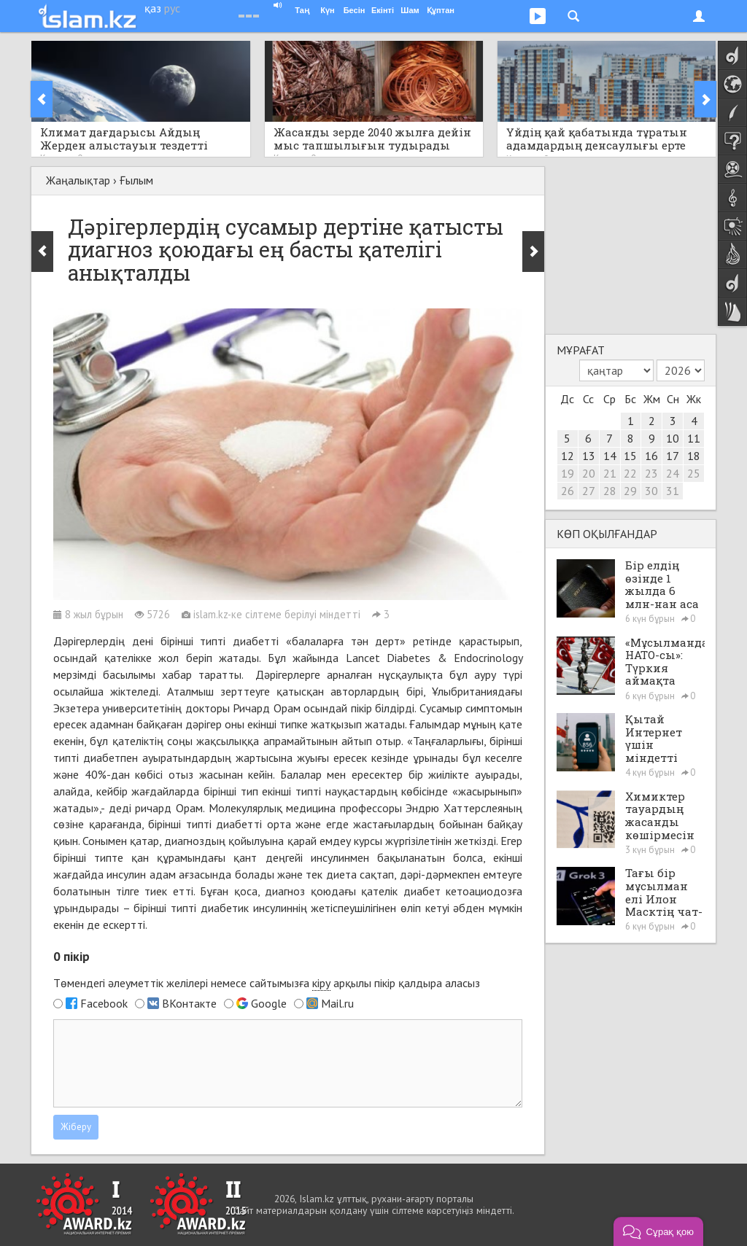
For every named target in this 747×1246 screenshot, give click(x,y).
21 (609, 473)
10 (672, 438)
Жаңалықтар (78, 180)
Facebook (104, 1003)
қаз (152, 8)
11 (693, 438)
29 (630, 490)
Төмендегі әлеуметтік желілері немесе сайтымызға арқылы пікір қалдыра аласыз (266, 983)
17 (672, 455)
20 (588, 473)
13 (588, 455)
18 (693, 455)
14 (609, 455)
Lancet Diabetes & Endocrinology (434, 657)
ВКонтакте (189, 1003)
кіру (321, 983)
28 (609, 490)
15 (630, 455)
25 (693, 473)
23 (651, 473)
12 (567, 455)
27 (588, 490)
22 (630, 473)
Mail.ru (337, 1003)
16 (651, 455)
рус (172, 8)
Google (269, 1003)
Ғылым (136, 180)
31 (672, 490)
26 (567, 490)
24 (672, 473)
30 (651, 490)
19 (567, 473)
